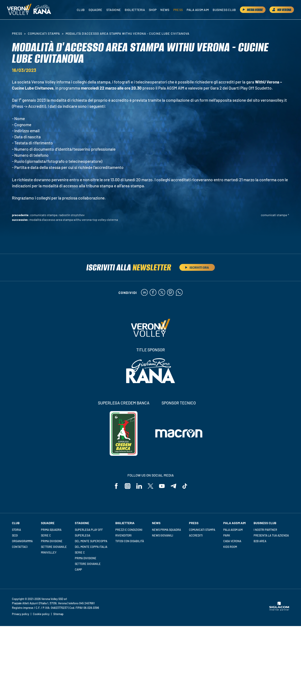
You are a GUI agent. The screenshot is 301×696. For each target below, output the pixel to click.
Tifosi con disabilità (129, 541)
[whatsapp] (179, 292)
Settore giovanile (54, 547)
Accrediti (196, 535)
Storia (16, 530)
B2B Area (260, 541)
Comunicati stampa (44, 33)
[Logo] (19, 10)
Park (226, 535)
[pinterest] (170, 292)
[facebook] (152, 292)
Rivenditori (123, 535)
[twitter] (161, 292)
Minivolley (48, 553)
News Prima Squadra (166, 530)
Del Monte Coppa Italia (91, 547)
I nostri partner (265, 530)
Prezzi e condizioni (128, 530)
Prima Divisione (51, 541)
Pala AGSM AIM (233, 530)
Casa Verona (232, 541)
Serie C (46, 535)
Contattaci (20, 547)
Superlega (82, 535)
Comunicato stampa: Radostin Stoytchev (57, 215)
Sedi (15, 535)
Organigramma (22, 541)
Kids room (230, 547)
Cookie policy (41, 614)
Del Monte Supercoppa (91, 541)
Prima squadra (51, 530)
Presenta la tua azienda (271, 535)
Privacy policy (20, 614)
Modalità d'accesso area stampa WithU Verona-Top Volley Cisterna (73, 219)
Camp (78, 570)
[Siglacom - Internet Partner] (279, 610)
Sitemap (58, 614)
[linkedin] (144, 292)
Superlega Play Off (89, 530)
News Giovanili (162, 535)
